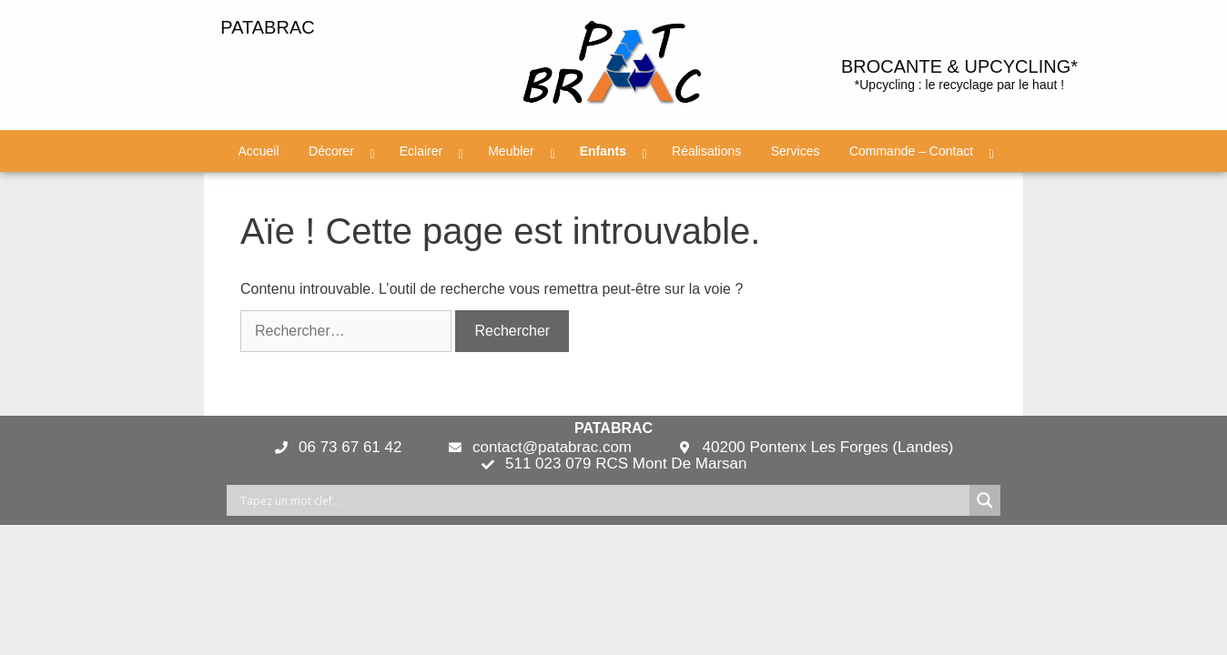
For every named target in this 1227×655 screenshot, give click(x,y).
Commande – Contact (911, 151)
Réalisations (706, 151)
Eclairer (421, 151)
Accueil (258, 151)
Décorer (331, 151)
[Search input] (602, 500)
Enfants (603, 151)
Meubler (511, 151)
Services (795, 151)
